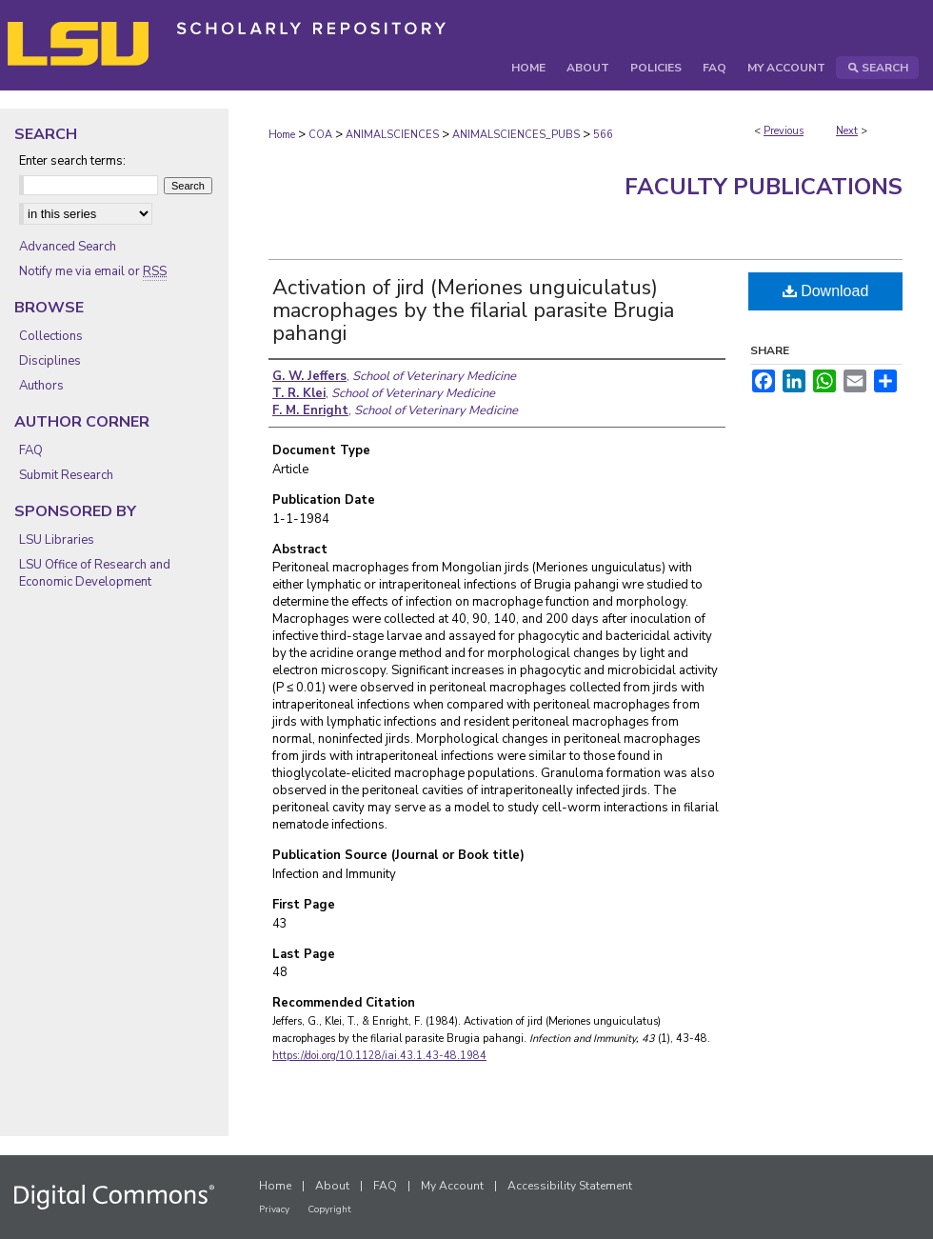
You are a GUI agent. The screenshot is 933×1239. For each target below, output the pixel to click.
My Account (452, 1185)
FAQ (31, 450)
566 (603, 135)
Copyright (329, 1209)
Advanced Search (67, 246)
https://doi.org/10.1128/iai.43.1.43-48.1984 (379, 1056)
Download (826, 291)
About (332, 1185)
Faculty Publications (764, 186)
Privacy (274, 1209)
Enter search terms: (72, 161)
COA (320, 135)
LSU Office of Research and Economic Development (94, 573)
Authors (41, 385)
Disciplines (50, 361)
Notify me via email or (93, 271)
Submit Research (66, 475)
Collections (51, 336)
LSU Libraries (56, 540)
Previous (784, 131)
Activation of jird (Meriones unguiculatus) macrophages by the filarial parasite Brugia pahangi (473, 310)
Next (847, 131)
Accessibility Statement (569, 1185)
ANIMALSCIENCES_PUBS (516, 135)
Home (281, 135)
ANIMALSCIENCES (392, 135)
